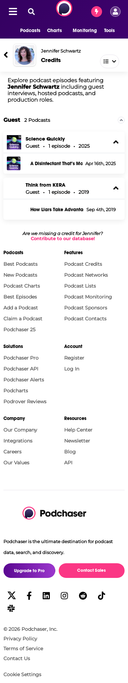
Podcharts (15, 391)
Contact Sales (91, 570)
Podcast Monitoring (88, 297)
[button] (26, 30)
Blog (70, 452)
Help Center (78, 430)
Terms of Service (23, 648)
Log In (71, 369)
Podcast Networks (86, 275)
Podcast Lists (80, 286)
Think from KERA (46, 184)
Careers (12, 452)
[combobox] (79, 60)
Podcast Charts (21, 286)
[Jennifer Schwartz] (24, 55)
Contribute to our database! (63, 238)
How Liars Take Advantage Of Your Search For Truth (57, 209)
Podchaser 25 (19, 329)
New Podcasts (20, 275)
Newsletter (77, 441)
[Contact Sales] (96, 11)
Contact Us (16, 658)
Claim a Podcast (22, 319)
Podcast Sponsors (85, 308)
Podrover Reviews (24, 401)
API (68, 463)
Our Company (20, 430)
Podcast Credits (83, 264)
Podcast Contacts (85, 319)
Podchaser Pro (21, 358)
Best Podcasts (20, 264)
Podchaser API (20, 369)
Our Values (16, 463)
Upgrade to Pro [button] (29, 570)
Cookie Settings (22, 675)
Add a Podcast (20, 308)
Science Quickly (45, 138)
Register (74, 358)
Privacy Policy (20, 639)
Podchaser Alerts (23, 380)
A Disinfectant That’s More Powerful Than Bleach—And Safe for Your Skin (56, 163)
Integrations (17, 441)
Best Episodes (20, 297)
